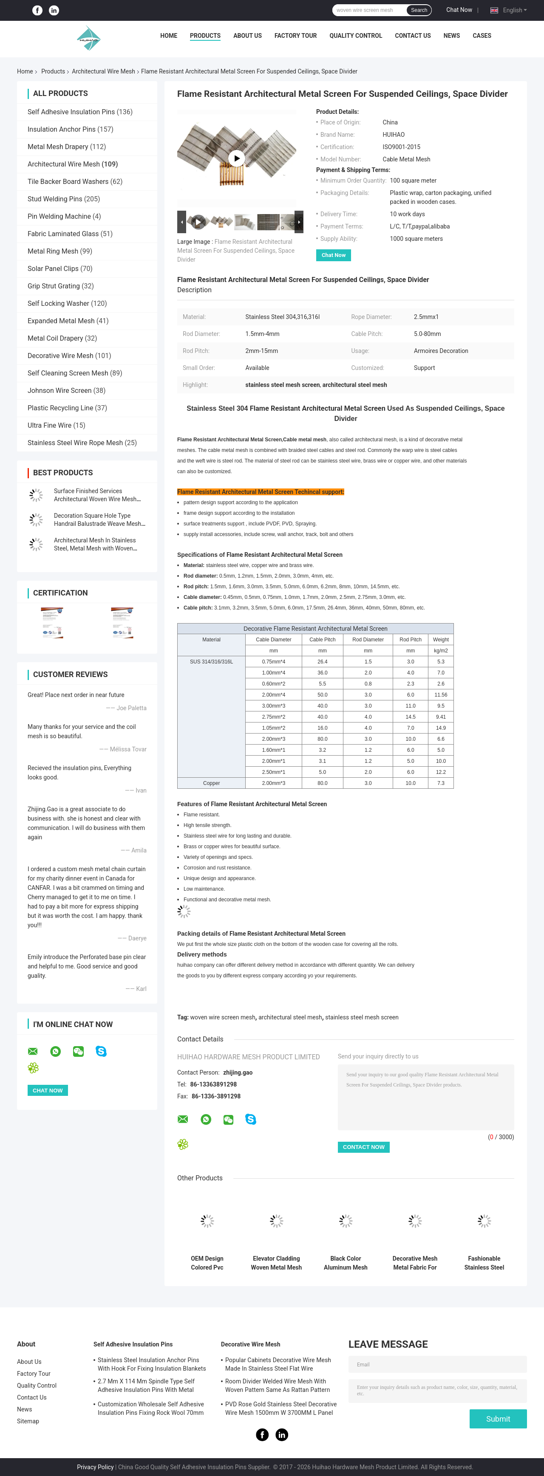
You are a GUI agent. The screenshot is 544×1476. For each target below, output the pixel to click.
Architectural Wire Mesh (103, 71)
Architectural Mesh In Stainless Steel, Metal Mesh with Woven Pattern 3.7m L (95, 548)
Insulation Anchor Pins (62, 129)
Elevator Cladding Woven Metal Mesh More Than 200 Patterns (276, 1263)
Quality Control (356, 35)
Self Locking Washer (58, 303)
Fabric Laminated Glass (63, 234)
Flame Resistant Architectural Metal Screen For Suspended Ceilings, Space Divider (236, 250)
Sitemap (28, 1421)
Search (419, 10)
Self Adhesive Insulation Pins (71, 112)
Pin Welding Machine (59, 216)
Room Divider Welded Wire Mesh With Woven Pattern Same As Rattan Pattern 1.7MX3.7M (277, 1387)
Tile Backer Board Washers (68, 182)
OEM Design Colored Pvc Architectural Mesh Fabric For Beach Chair (207, 1263)
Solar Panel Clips (53, 269)
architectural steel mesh (290, 1017)
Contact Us (413, 35)
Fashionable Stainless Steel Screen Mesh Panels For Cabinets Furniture (484, 1263)
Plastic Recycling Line (60, 408)
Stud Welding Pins (55, 199)
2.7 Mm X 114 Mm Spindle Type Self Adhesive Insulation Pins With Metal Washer (146, 1387)
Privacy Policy (95, 1467)
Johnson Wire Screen (60, 391)
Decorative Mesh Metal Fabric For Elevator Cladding (414, 1263)
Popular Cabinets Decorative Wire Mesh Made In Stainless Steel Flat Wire (278, 1364)
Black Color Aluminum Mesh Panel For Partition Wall (346, 1263)
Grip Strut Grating (54, 286)
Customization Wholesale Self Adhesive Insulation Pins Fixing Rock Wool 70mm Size (151, 1410)
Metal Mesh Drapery (58, 147)
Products (205, 35)
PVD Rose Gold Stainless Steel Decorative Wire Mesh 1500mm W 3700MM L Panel (281, 1408)
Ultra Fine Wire (49, 425)
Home (168, 35)
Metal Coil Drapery (55, 338)
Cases (482, 35)
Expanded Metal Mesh (61, 321)
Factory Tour (296, 35)
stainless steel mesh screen (362, 1017)
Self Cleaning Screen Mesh (68, 373)
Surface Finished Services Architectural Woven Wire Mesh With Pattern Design (95, 499)
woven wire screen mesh (222, 1017)
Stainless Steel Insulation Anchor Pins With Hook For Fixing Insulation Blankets (152, 1364)
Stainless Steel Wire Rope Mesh (75, 443)
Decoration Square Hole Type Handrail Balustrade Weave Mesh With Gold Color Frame (97, 523)
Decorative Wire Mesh (61, 356)
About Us (247, 35)
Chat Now (459, 9)
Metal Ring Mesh (53, 251)
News (452, 35)
